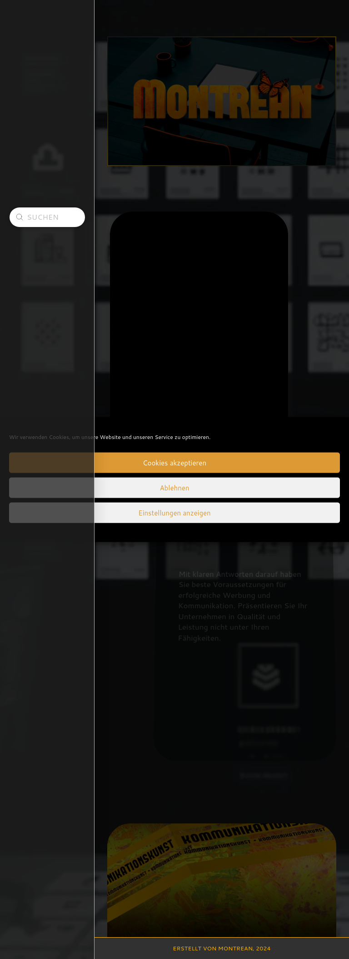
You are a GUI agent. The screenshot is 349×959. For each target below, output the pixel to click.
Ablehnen (174, 487)
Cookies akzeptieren (174, 462)
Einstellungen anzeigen (174, 512)
